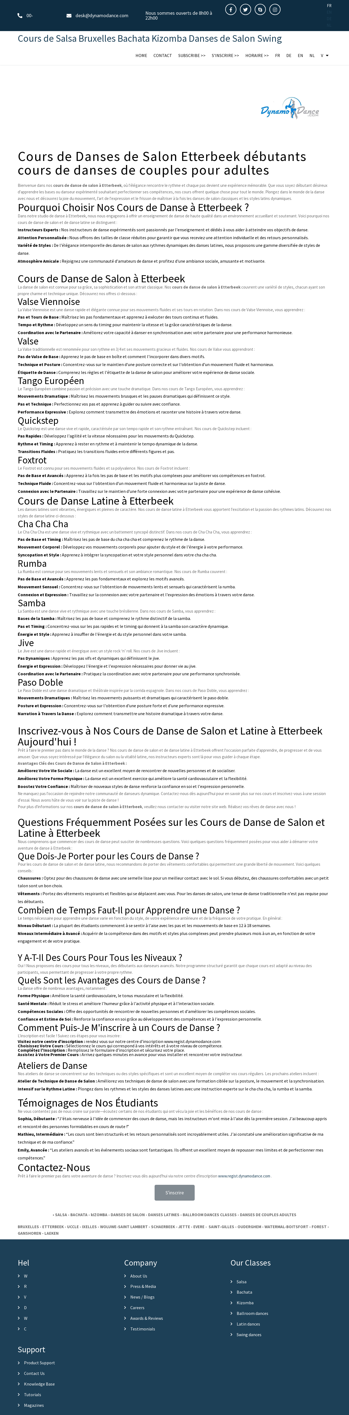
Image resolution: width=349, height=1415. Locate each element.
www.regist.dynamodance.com (244, 1204)
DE (329, 18)
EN (329, 12)
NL (329, 25)
